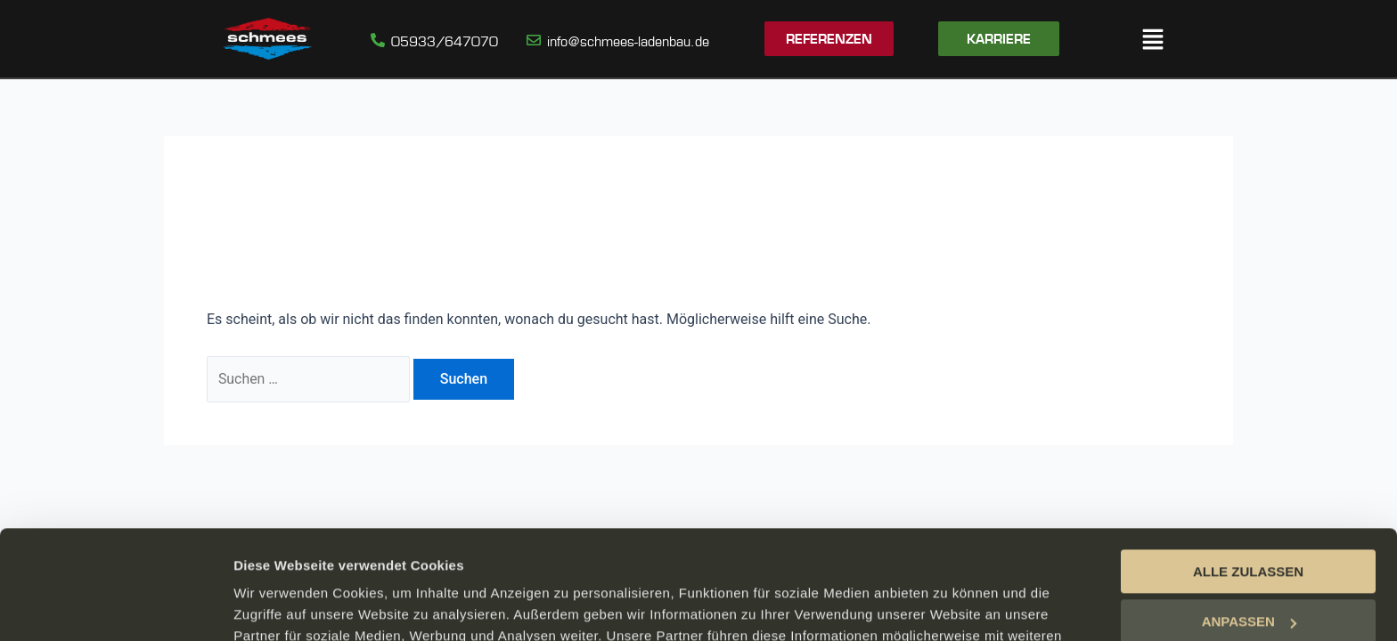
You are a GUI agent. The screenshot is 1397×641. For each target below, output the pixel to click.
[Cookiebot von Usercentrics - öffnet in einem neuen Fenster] (115, 606)
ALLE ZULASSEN (1248, 471)
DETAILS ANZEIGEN (298, 605)
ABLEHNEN (1248, 572)
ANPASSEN (1249, 521)
